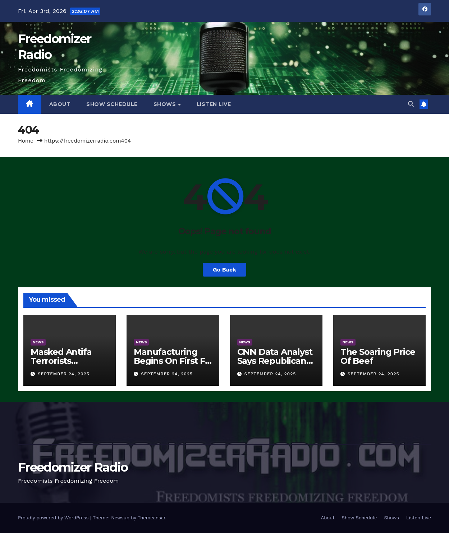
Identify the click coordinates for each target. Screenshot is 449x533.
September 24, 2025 (64, 373)
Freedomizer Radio (73, 467)
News (38, 342)
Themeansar (151, 517)
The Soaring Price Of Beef (377, 356)
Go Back (224, 269)
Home (25, 141)
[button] (411, 104)
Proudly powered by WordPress (54, 517)
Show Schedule (112, 104)
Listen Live (214, 104)
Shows (166, 104)
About (60, 104)
